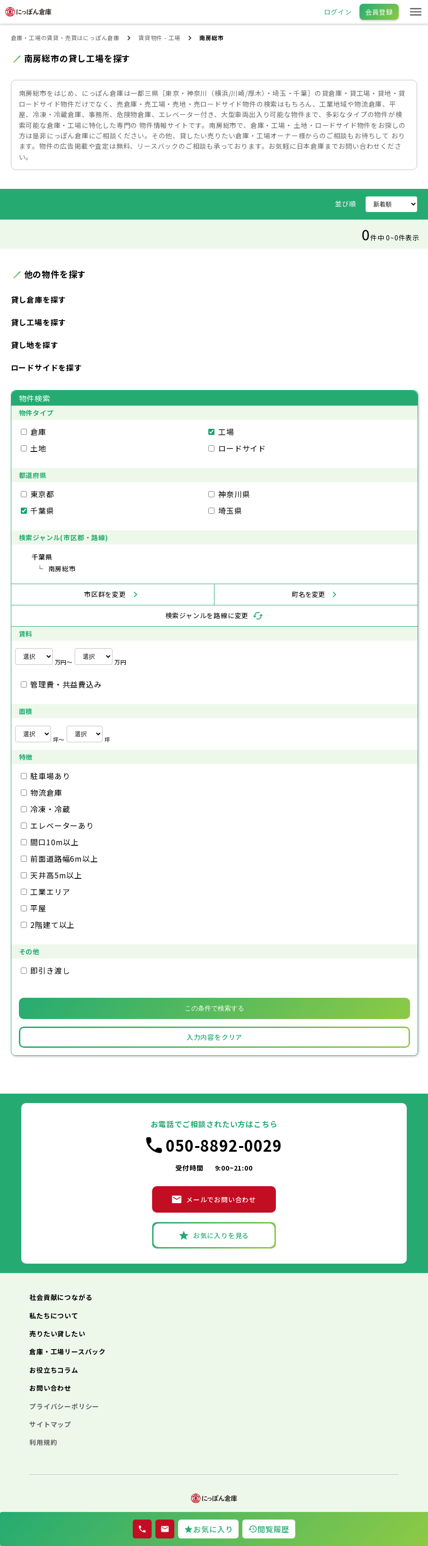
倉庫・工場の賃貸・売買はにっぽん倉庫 (65, 38)
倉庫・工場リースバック (67, 1351)
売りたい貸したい (57, 1333)
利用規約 (43, 1442)
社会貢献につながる (60, 1297)
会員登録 (379, 12)
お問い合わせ (50, 1388)
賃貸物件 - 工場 (159, 38)
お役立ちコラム (53, 1370)
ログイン (338, 12)
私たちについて (53, 1315)
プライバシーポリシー (64, 1406)
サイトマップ (50, 1424)
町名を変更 (308, 594)
